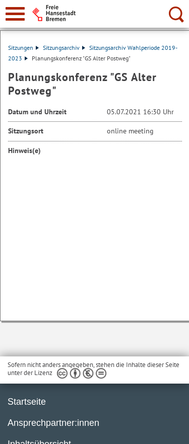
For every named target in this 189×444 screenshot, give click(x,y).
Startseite (27, 402)
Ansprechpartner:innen (53, 423)
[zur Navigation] (15, 14)
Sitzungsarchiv (64, 47)
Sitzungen (23, 47)
